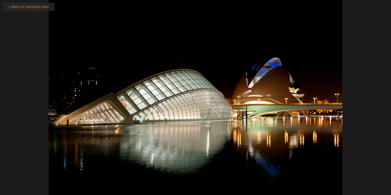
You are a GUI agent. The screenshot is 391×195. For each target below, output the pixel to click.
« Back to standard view (28, 7)
